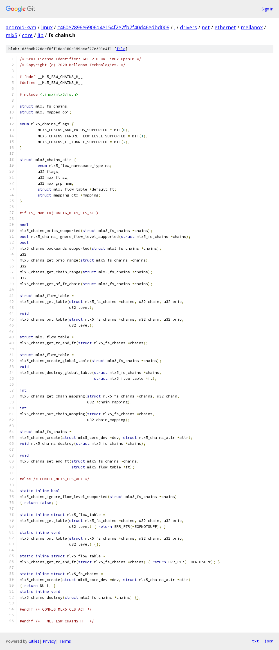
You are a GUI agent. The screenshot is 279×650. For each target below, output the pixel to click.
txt (255, 641)
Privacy (49, 641)
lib (40, 35)
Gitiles (33, 641)
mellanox (252, 27)
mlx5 (11, 35)
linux (47, 27)
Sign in (267, 9)
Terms (65, 641)
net (206, 27)
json (268, 641)
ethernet (225, 27)
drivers (188, 27)
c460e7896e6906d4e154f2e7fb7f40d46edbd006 (113, 27)
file (120, 48)
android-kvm (21, 27)
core (27, 35)
